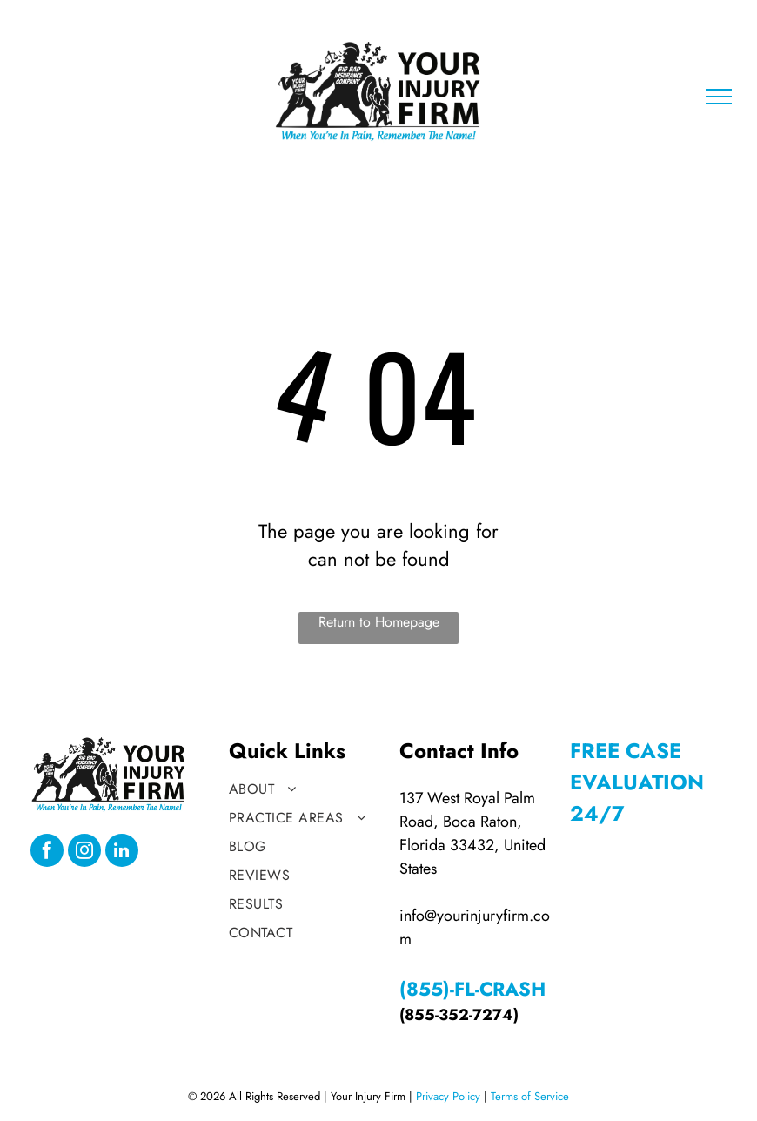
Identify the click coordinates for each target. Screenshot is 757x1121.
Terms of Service (530, 1096)
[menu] (718, 96)
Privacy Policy (448, 1096)
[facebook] (47, 852)
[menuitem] (307, 789)
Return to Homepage (378, 622)
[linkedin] (121, 852)
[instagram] (84, 852)
